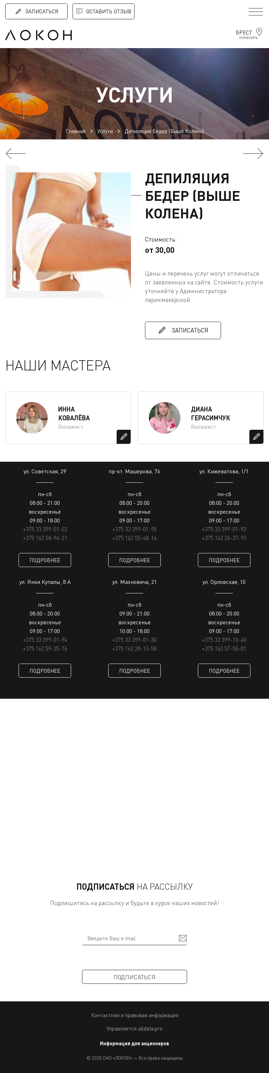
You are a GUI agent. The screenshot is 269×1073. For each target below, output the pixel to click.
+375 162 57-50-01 (224, 648)
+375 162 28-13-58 (134, 648)
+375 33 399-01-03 (45, 529)
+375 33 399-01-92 (224, 529)
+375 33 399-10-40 (224, 639)
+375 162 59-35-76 (45, 648)
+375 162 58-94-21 (45, 537)
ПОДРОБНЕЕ (44, 560)
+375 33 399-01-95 (134, 529)
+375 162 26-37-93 (224, 537)
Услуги (105, 131)
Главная (75, 131)
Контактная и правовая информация (134, 1015)
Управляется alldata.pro (134, 1028)
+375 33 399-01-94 (45, 639)
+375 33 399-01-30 (134, 639)
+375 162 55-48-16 (134, 537)
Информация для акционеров (134, 1043)
